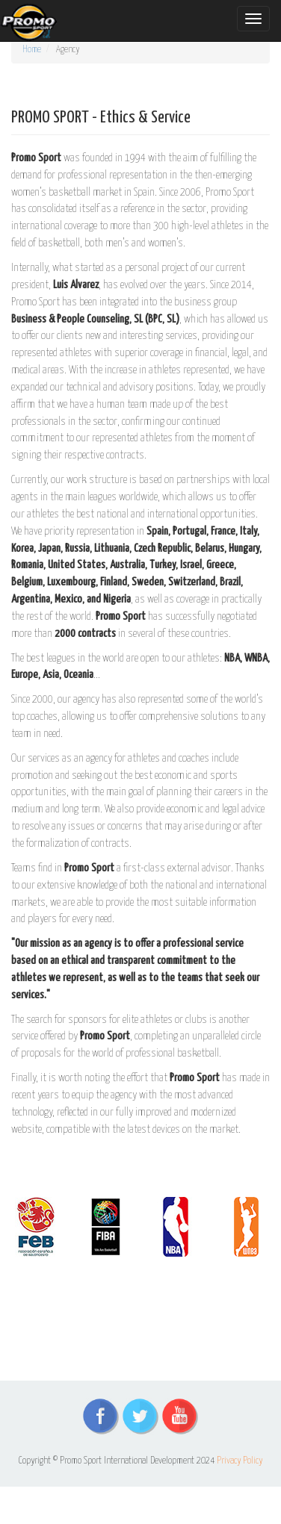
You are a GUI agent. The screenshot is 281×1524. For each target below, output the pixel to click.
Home (31, 50)
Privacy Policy (239, 1461)
